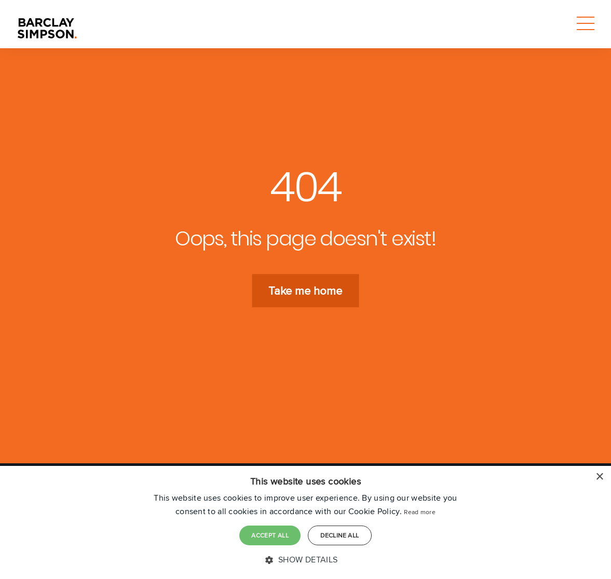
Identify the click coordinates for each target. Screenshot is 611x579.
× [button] (599, 477)
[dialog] (305, 522)
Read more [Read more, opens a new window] (420, 511)
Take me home (305, 291)
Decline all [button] (339, 535)
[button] (305, 560)
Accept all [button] (270, 535)
